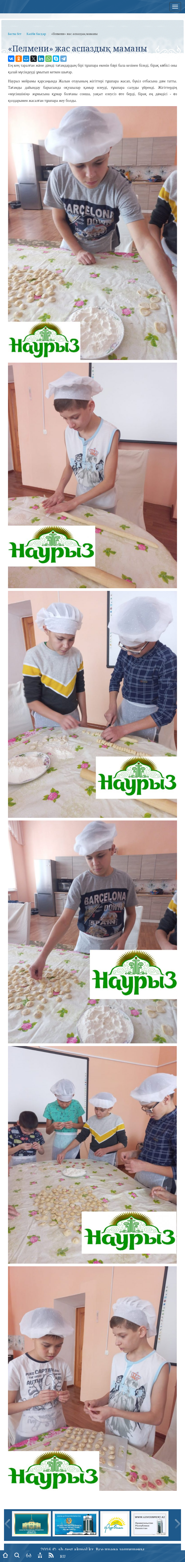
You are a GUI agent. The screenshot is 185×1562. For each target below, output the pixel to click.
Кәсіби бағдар (36, 34)
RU (63, 1556)
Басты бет (14, 34)
